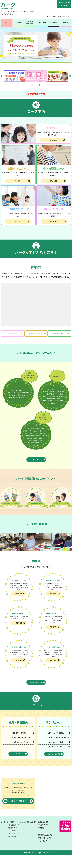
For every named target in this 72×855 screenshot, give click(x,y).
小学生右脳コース (13, 825)
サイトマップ (66, 16)
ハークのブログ (58, 333)
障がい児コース (13, 836)
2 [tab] (35, 85)
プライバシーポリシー (53, 16)
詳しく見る (57, 140)
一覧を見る (20, 754)
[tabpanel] (14, 76)
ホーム (7, 23)
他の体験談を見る (37, 682)
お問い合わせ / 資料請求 (64, 4)
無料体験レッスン (35, 333)
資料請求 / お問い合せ (18, 801)
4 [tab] (39, 85)
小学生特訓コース (13, 833)
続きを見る (20, 593)
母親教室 (65, 23)
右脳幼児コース (13, 828)
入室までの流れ (41, 23)
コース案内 (18, 23)
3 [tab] (37, 85)
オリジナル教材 (53, 22)
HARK (33, 853)
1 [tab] (32, 85)
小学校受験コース (13, 831)
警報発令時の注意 (36, 93)
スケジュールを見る (55, 754)
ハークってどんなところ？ (30, 23)
